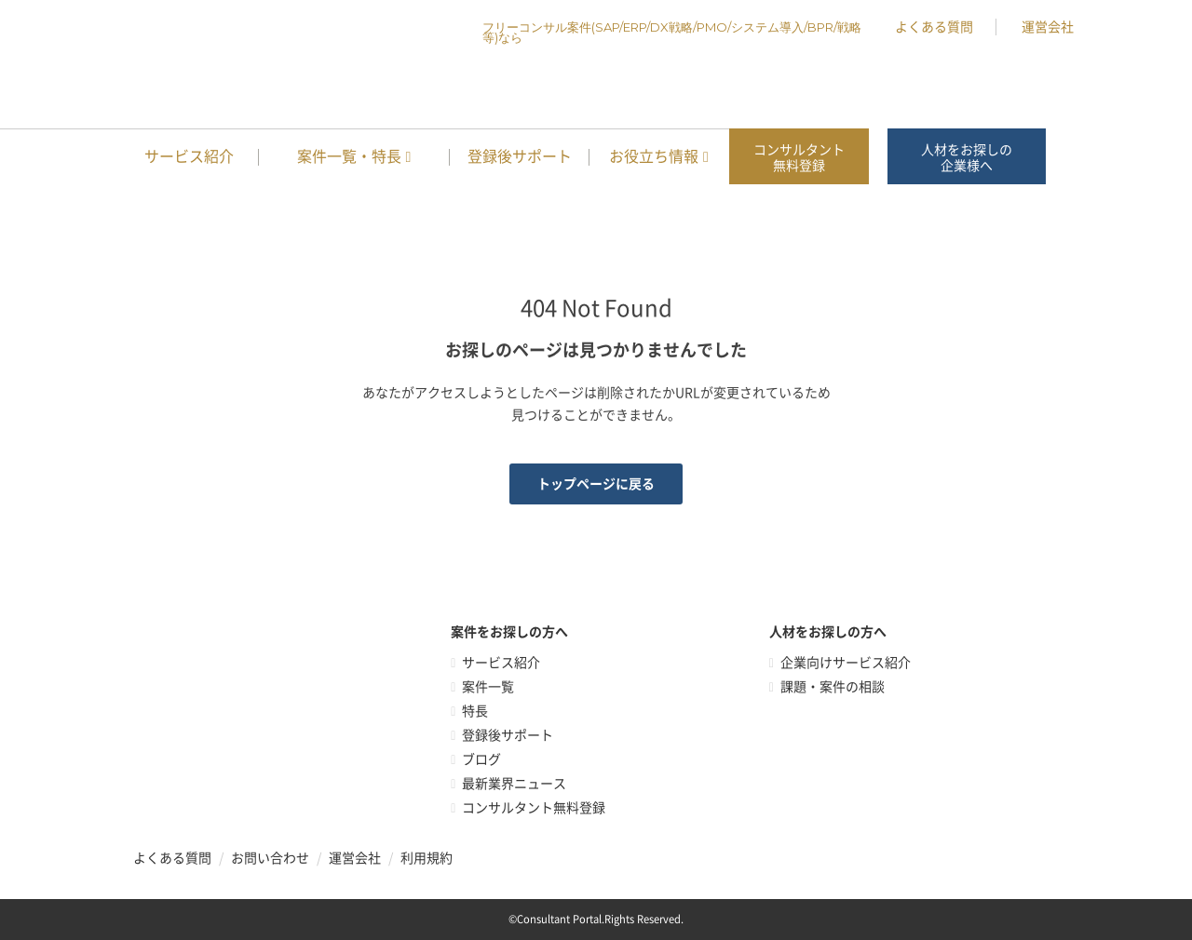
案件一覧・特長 (349, 156)
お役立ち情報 (653, 156)
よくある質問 (934, 27)
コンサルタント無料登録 (799, 157)
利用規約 (426, 858)
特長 (475, 711)
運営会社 (1048, 27)
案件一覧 (488, 686)
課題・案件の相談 (832, 686)
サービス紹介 (189, 156)
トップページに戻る (596, 483)
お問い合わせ (270, 858)
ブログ (481, 759)
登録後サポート (519, 156)
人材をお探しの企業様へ (966, 157)
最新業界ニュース (514, 783)
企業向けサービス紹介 (845, 662)
